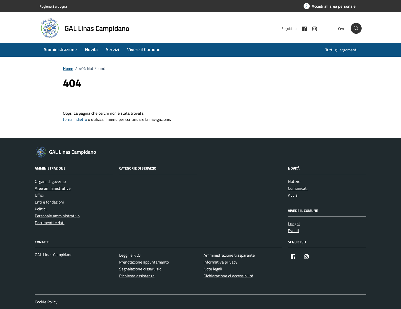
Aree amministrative (53, 188)
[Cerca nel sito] (356, 28)
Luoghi (294, 224)
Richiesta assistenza (136, 276)
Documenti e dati (49, 223)
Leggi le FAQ (130, 255)
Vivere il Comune (143, 49)
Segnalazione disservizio (140, 269)
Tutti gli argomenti (341, 50)
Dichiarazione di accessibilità (228, 276)
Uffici (39, 195)
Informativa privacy (220, 262)
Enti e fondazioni (49, 202)
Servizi (112, 49)
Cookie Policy (46, 302)
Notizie (294, 181)
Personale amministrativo (57, 216)
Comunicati (298, 188)
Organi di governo (50, 181)
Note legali (213, 269)
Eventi (293, 231)
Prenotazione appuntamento (144, 262)
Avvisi (293, 195)
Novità (91, 49)
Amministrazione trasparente (229, 255)
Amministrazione (60, 49)
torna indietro (75, 119)
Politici (41, 209)
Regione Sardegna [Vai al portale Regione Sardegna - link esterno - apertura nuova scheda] (53, 6)
